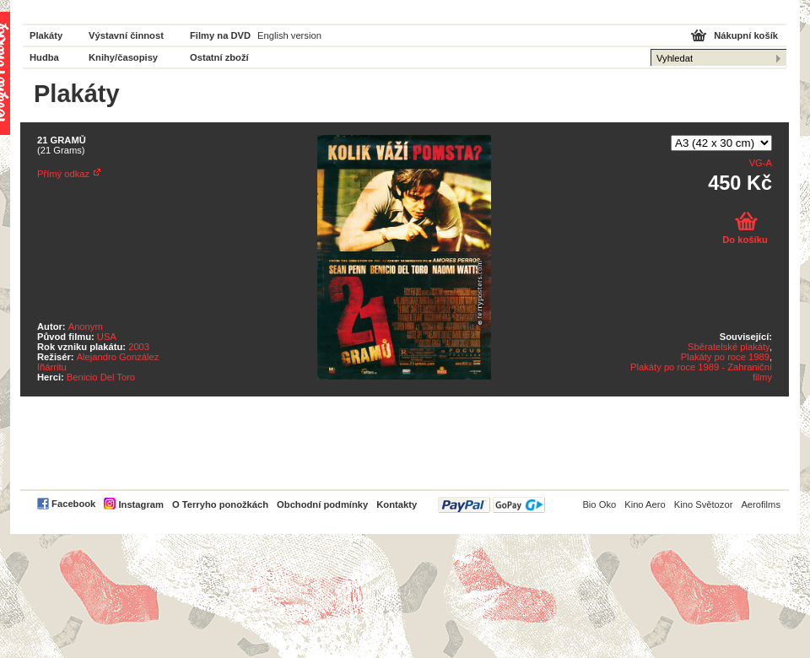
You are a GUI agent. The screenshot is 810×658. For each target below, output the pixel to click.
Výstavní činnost (126, 35)
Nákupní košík (746, 35)
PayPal (491, 505)
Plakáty (46, 35)
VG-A (760, 163)
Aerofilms (760, 504)
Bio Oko (599, 504)
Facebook (73, 504)
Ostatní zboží (219, 57)
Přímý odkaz (63, 174)
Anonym (85, 326)
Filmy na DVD (220, 35)
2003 (138, 347)
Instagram (140, 504)
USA (106, 337)
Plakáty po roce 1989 (725, 357)
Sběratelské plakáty (729, 347)
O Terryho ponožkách (220, 504)
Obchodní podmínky (322, 504)
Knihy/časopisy (123, 57)
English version (289, 35)
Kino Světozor (703, 504)
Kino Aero (645, 504)
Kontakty (396, 504)
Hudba (44, 57)
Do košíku (744, 240)
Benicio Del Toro (101, 377)
